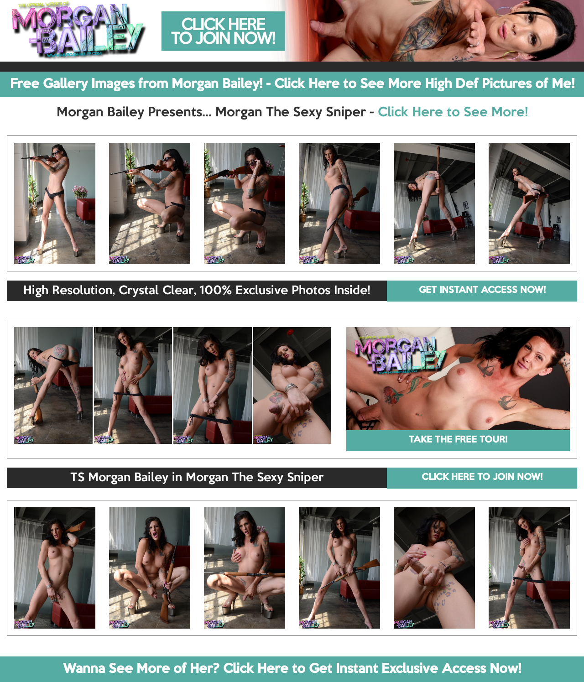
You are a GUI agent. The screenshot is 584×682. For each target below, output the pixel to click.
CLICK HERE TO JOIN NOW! (482, 478)
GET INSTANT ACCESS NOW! (482, 290)
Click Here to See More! (453, 113)
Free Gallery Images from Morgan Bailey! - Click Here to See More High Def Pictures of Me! (292, 84)
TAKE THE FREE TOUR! (458, 440)
